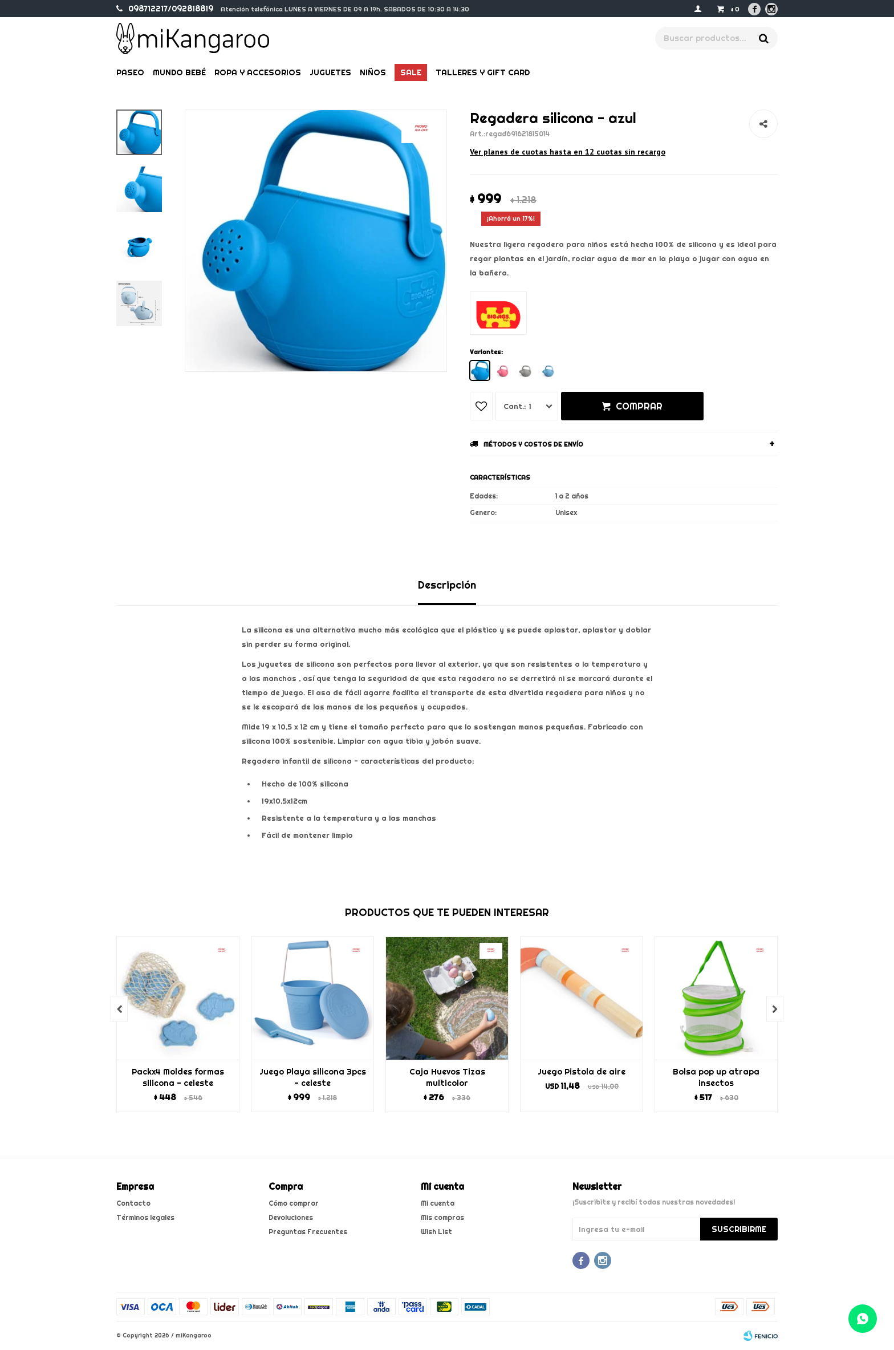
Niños (373, 72)
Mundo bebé (179, 72)
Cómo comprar (294, 1203)
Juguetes (330, 72)
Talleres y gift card (483, 72)
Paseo (130, 72)
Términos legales (145, 1217)
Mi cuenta (437, 1203)
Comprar (639, 406)
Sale (410, 72)
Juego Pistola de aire (581, 1072)
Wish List (436, 1231)
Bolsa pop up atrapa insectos (716, 1077)
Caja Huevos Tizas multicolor (447, 1077)
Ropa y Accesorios (257, 72)
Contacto (133, 1203)
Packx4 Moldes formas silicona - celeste (178, 1077)
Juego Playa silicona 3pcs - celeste (312, 1077)
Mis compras (442, 1217)
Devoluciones (291, 1217)
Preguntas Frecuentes (308, 1231)
